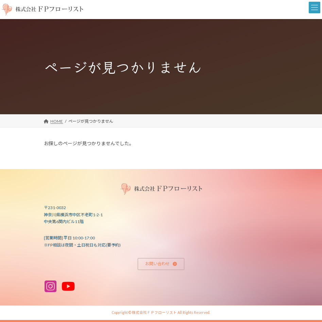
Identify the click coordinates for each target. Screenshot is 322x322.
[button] (161, 264)
